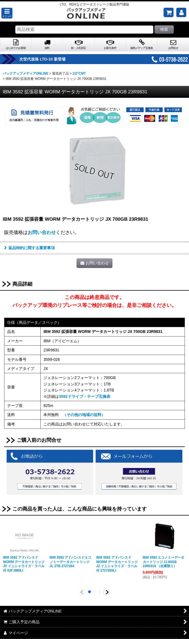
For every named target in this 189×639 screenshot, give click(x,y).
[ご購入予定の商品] (169, 12)
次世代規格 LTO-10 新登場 (49, 59)
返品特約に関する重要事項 (29, 248)
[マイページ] (181, 12)
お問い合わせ (42, 232)
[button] (6, 13)
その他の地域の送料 (84, 414)
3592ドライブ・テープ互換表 (84, 396)
